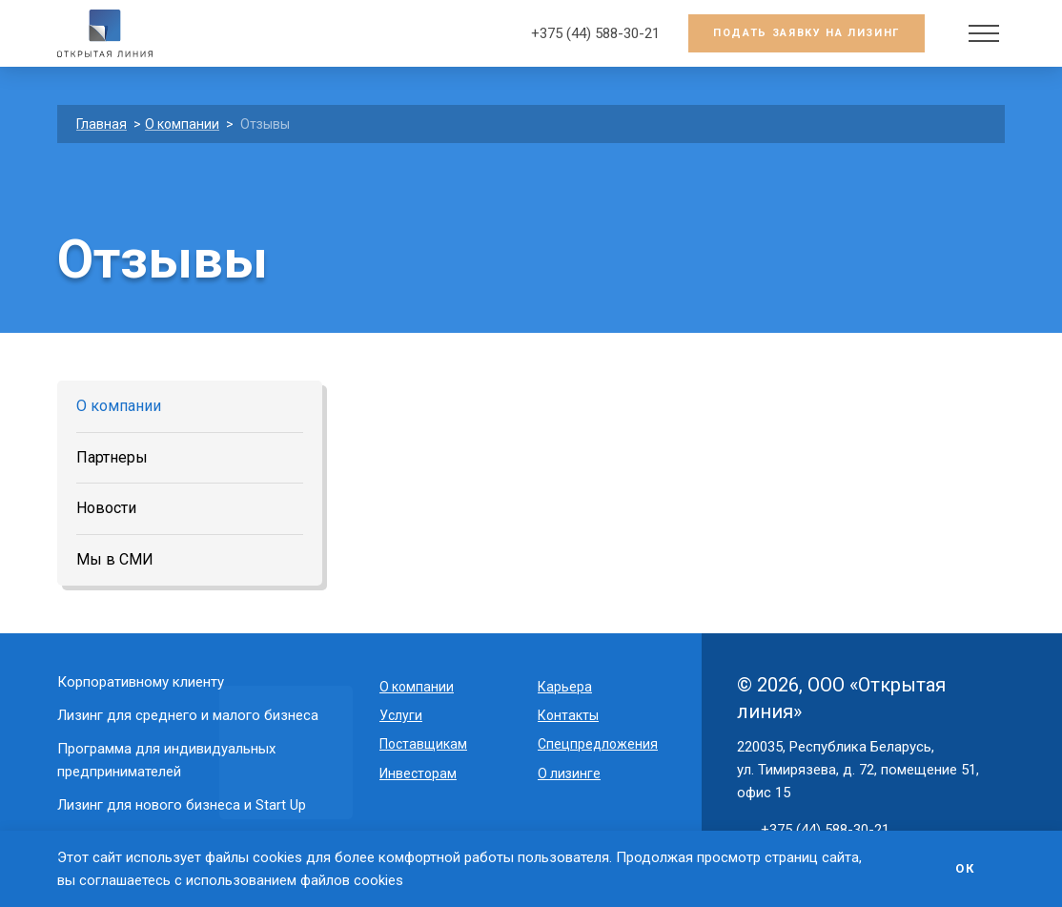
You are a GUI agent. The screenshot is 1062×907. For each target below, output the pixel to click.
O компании (416, 686)
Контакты (568, 715)
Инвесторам (418, 773)
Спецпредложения (598, 744)
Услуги (400, 715)
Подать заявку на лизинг (806, 33)
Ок (965, 868)
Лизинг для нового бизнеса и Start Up (181, 805)
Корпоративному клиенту (140, 682)
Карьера (565, 686)
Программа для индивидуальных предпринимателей (166, 759)
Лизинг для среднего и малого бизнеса (187, 715)
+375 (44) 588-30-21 (595, 33)
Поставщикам (423, 744)
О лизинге (569, 773)
